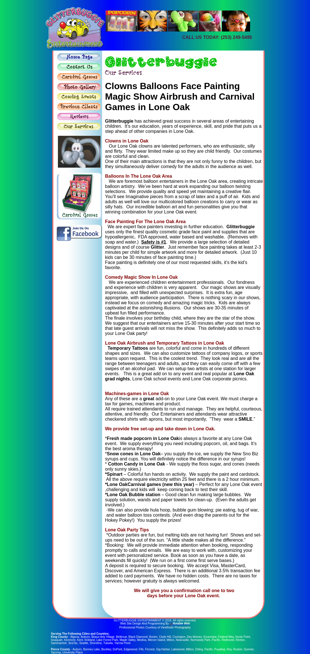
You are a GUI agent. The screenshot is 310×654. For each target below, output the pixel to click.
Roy (229, 649)
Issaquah (56, 640)
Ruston (237, 649)
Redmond (228, 640)
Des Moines (194, 636)
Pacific (216, 640)
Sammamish (59, 643)
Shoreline (96, 643)
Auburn (84, 636)
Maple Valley (127, 640)
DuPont (117, 649)
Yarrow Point (122, 643)
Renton (240, 640)
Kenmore (70, 640)
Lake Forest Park (107, 640)
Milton (170, 640)
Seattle (83, 643)
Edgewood (130, 649)
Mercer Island (156, 640)
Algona (74, 636)
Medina (141, 640)
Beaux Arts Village (102, 636)
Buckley (106, 649)
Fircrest (149, 649)
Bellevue (121, 636)
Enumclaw (209, 636)
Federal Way (226, 636)
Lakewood (177, 649)
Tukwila (108, 643)
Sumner (248, 649)
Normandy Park (200, 640)
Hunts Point (242, 636)
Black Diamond (137, 636)
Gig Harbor (162, 649)
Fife (141, 649)
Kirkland (90, 640)
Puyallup (219, 649)
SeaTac (73, 643)
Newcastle (182, 640)
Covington (178, 636)
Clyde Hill (165, 636)
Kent (80, 640)
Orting (199, 649)
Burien (153, 636)
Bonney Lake (91, 649)
